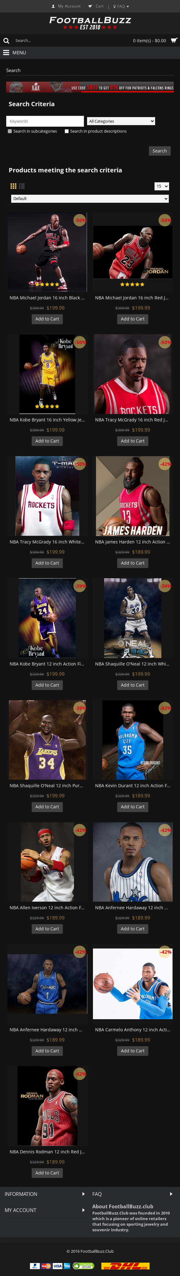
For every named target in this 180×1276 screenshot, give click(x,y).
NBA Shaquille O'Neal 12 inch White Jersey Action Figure (134, 664)
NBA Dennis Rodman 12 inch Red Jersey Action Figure (48, 1152)
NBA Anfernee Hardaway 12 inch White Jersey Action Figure (134, 907)
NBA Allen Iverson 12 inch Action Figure (48, 907)
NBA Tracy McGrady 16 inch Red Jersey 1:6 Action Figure (134, 420)
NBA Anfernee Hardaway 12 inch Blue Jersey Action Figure (48, 1030)
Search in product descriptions (96, 131)
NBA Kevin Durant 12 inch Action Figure (134, 785)
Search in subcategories (32, 131)
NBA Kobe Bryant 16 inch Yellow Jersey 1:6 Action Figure (48, 420)
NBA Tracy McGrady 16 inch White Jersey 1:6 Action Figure (48, 542)
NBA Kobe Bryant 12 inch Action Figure (48, 664)
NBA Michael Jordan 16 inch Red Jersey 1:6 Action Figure (134, 298)
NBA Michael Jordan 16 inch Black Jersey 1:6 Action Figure (48, 298)
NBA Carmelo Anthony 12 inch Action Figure (134, 1030)
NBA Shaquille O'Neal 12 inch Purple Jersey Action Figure (48, 785)
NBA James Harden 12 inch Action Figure (134, 542)
